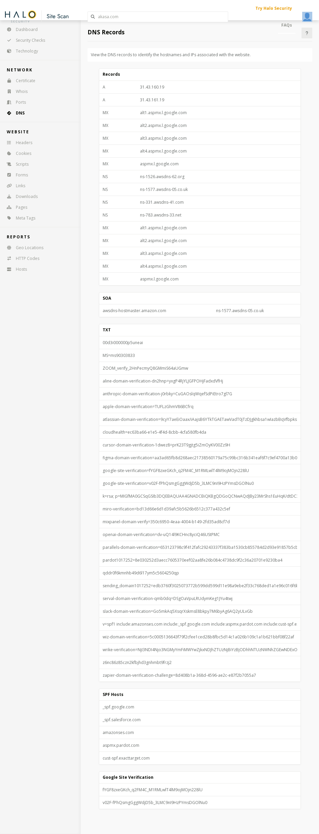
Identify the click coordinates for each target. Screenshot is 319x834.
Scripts (15, 164)
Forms (15, 175)
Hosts (14, 269)
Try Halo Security (273, 8)
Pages (14, 207)
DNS (13, 113)
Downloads (20, 196)
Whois (15, 91)
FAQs (286, 25)
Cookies (16, 153)
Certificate (18, 81)
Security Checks (23, 40)
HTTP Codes (20, 258)
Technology (20, 51)
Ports (14, 102)
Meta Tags (18, 218)
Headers (17, 142)
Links (13, 186)
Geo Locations (22, 248)
